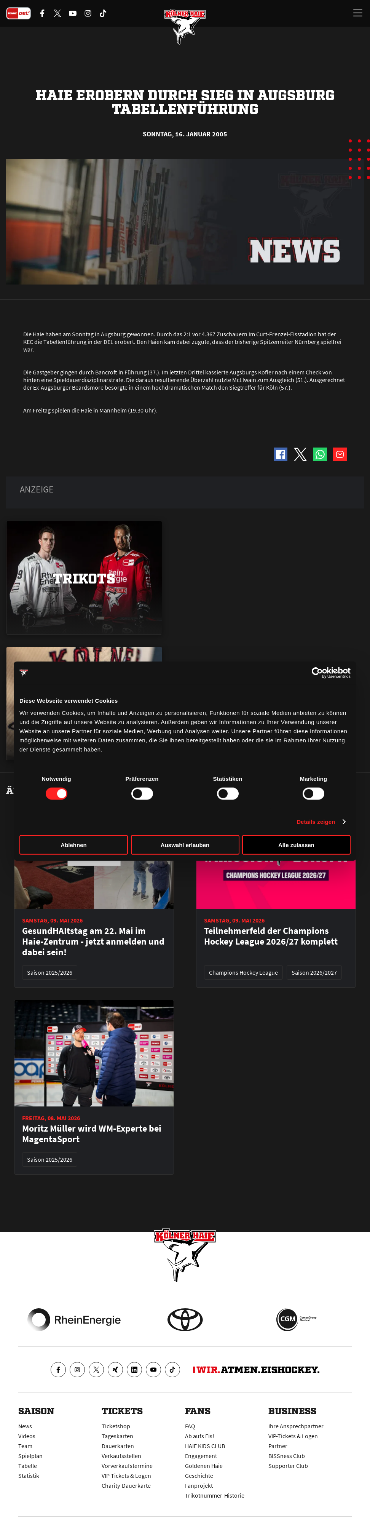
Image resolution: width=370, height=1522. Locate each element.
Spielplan (30, 1456)
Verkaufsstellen (121, 1456)
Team (25, 1446)
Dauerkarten (118, 1446)
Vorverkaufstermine (127, 1465)
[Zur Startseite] (185, 26)
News (25, 1426)
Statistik (28, 1475)
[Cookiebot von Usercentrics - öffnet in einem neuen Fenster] (317, 673)
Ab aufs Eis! (199, 1436)
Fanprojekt (199, 1485)
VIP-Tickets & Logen (126, 1475)
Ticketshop (116, 1426)
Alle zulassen (296, 844)
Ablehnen (73, 844)
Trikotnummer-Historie (214, 1495)
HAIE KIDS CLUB (205, 1446)
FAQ (190, 1426)
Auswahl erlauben (185, 844)
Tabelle (27, 1465)
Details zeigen (316, 822)
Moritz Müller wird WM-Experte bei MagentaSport (91, 1134)
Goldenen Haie (204, 1465)
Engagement (201, 1456)
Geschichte (199, 1475)
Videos (26, 1436)
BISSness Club (286, 1456)
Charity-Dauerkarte (126, 1485)
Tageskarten (117, 1436)
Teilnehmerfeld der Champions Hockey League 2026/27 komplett (271, 936)
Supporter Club (288, 1465)
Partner (277, 1446)
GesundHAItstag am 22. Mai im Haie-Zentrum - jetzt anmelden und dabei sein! (93, 942)
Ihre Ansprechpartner (296, 1426)
